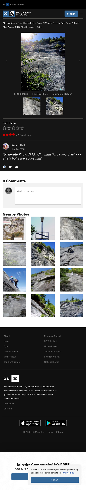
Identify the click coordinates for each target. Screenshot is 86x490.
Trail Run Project (52, 351)
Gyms (6, 346)
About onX (9, 403)
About (7, 336)
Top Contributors (12, 361)
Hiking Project (51, 346)
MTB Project (50, 341)
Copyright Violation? (62, 93)
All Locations (9, 23)
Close (54, 479)
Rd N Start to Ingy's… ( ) (28, 27)
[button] (4, 166)
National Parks (51, 361)
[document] (55, 475)
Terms (50, 432)
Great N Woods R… (46, 23)
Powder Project (51, 356)
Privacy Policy (68, 473)
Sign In (71, 13)
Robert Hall (18, 145)
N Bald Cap (64, 23)
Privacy (59, 432)
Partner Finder (11, 351)
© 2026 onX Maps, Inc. (34, 432)
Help (6, 341)
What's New (10, 356)
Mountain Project (52, 336)
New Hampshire (26, 23)
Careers (8, 408)
